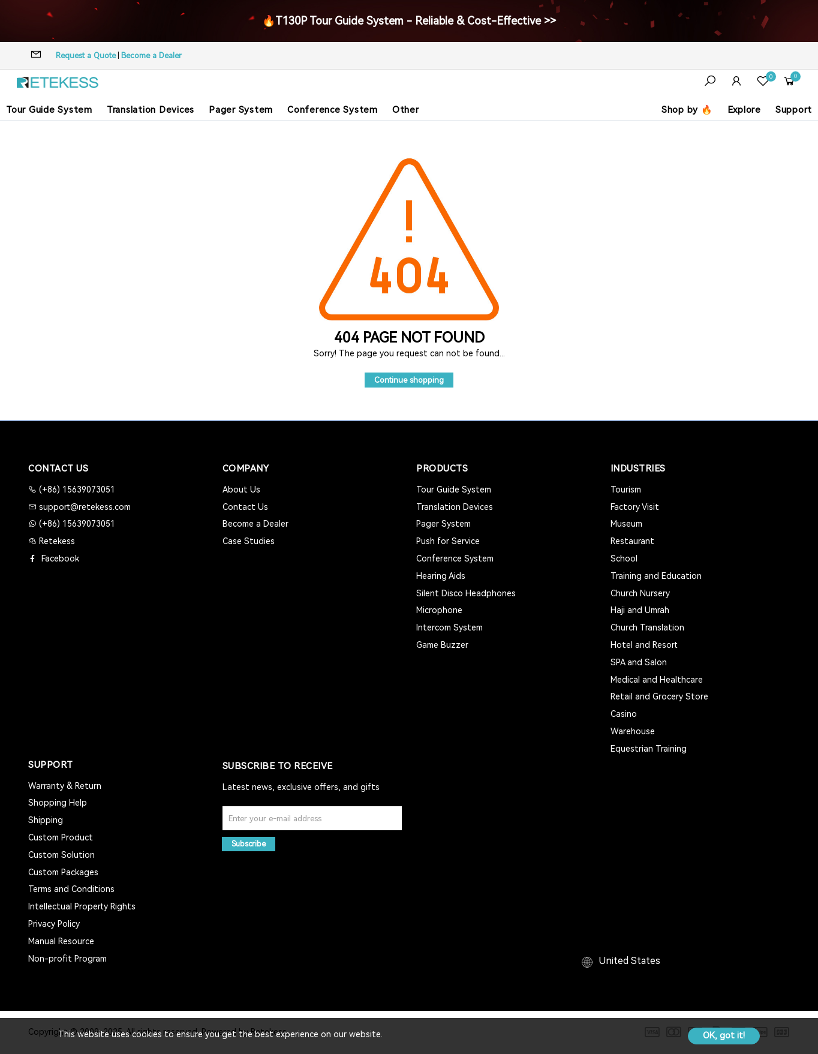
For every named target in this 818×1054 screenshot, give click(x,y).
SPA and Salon (639, 662)
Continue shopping (409, 380)
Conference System (332, 109)
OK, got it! (724, 1035)
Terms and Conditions (71, 889)
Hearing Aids (440, 576)
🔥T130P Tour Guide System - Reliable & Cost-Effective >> (409, 20)
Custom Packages (63, 872)
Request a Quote (86, 55)
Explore (744, 109)
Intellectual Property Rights (82, 906)
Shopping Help (57, 802)
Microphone (439, 610)
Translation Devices (150, 109)
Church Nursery (640, 593)
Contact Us (245, 507)
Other (405, 109)
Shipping (45, 820)
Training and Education (656, 576)
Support (793, 109)
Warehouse (633, 731)
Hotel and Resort (644, 645)
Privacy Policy (54, 924)
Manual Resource (61, 941)
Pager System (241, 109)
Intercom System (449, 627)
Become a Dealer (151, 55)
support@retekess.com (84, 507)
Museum (626, 523)
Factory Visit (635, 507)
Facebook (59, 558)
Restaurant (632, 541)
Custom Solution (61, 855)
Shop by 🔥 (687, 109)
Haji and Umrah (640, 610)
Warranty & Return (64, 786)
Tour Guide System (49, 109)
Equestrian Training (649, 748)
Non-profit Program (67, 958)
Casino (624, 714)
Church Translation (647, 627)
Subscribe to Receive (277, 766)
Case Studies (248, 541)
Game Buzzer (442, 645)
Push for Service (448, 541)
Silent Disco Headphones (466, 593)
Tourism (626, 489)
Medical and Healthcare (657, 679)
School (624, 558)
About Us (241, 489)
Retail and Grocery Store (659, 696)
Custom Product (60, 837)
